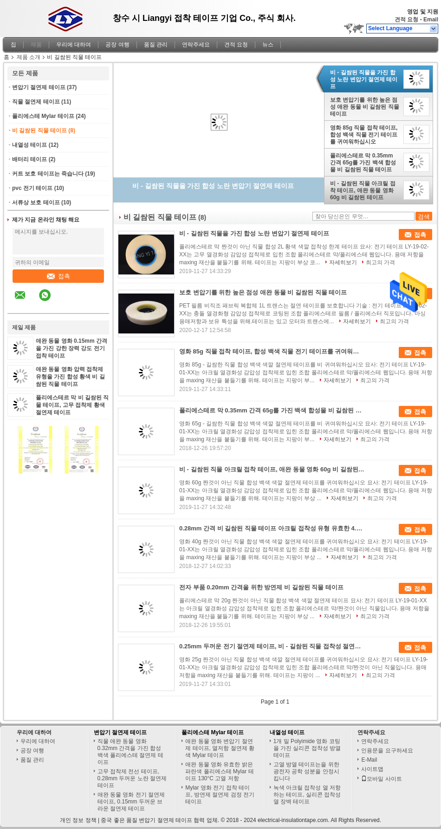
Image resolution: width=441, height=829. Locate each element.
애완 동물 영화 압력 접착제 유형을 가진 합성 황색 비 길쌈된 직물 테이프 (70, 376)
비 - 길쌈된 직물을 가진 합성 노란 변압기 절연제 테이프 (363, 79)
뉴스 (267, 44)
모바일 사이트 (381, 779)
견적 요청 (406, 19)
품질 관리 (156, 44)
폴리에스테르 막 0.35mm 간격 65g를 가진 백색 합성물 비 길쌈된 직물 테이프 (363, 162)
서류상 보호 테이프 (36, 202)
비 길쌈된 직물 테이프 (39, 130)
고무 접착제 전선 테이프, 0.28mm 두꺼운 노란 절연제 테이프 (132, 778)
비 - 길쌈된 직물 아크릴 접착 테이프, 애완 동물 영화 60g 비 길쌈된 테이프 (363, 190)
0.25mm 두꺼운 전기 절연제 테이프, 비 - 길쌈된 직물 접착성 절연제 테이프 (272, 646)
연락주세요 (196, 44)
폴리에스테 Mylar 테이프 (43, 116)
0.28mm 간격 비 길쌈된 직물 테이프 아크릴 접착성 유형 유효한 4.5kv (272, 528)
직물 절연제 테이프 (36, 101)
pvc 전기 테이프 (32, 188)
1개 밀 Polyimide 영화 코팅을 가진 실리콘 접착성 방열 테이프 (307, 748)
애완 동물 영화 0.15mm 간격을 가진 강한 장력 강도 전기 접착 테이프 (71, 348)
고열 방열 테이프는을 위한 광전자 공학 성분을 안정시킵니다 (306, 771)
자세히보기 (343, 262)
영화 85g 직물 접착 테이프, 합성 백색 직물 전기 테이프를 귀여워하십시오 (363, 134)
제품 (36, 44)
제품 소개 (28, 57)
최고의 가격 (380, 262)
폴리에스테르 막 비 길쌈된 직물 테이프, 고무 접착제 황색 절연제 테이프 (72, 405)
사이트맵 (372, 769)
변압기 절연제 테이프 (38, 87)
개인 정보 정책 (78, 820)
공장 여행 (117, 44)
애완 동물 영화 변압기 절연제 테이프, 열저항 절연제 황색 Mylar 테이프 (219, 748)
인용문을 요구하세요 (387, 750)
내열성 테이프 (29, 145)
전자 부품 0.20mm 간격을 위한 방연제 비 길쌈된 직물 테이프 (261, 587)
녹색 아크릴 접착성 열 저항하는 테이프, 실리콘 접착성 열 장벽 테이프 (307, 794)
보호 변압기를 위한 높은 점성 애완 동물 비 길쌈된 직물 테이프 (364, 107)
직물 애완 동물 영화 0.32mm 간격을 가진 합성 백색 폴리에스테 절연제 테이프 (130, 751)
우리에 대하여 (73, 44)
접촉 (58, 276)
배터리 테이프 (29, 159)
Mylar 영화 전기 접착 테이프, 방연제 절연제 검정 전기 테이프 (219, 794)
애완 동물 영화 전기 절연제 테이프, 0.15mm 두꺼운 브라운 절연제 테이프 (131, 801)
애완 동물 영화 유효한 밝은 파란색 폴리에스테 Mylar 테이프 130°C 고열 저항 (219, 771)
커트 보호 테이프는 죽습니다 (48, 173)
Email (430, 19)
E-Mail (369, 760)
